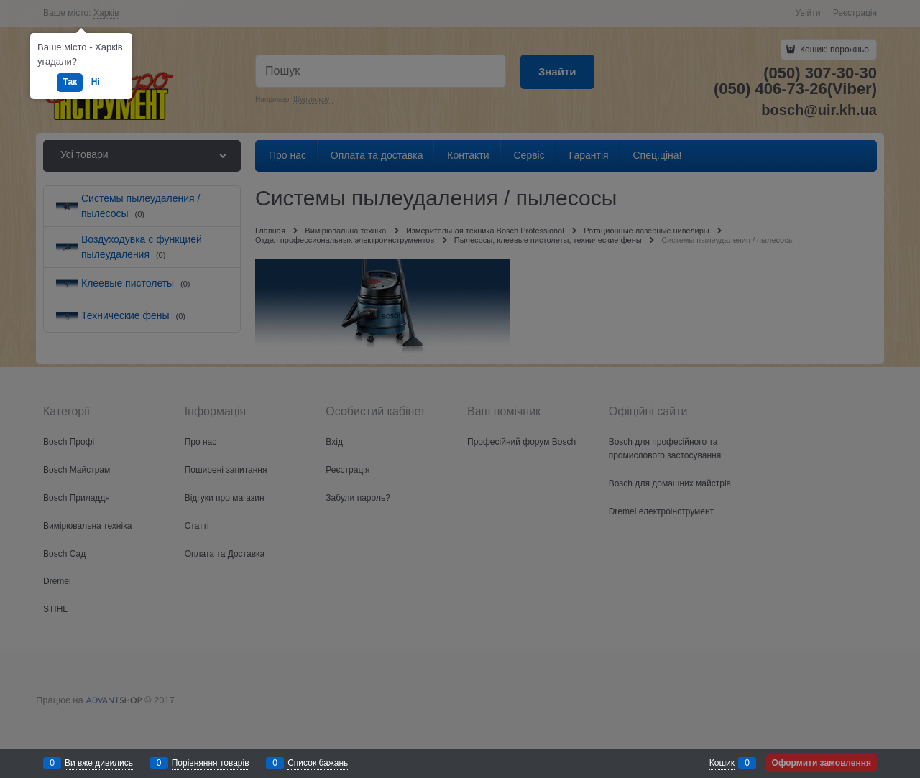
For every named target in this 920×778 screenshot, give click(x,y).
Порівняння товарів (210, 763)
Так (70, 82)
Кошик (722, 763)
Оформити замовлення (821, 763)
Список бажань (318, 763)
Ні (95, 82)
